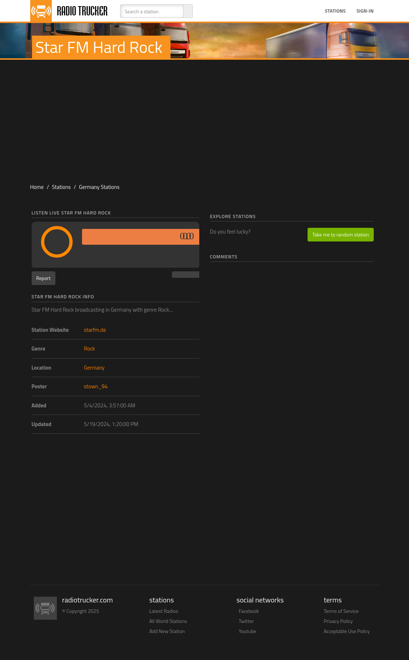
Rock (89, 348)
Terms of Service (341, 611)
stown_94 (96, 386)
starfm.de (95, 330)
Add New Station (167, 631)
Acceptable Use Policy (347, 631)
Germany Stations (99, 187)
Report (43, 278)
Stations (335, 10)
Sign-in (365, 10)
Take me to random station (340, 234)
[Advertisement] (205, 117)
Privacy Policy (338, 621)
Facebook (249, 611)
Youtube (247, 631)
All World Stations (168, 621)
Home (37, 187)
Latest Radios (163, 611)
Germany (94, 367)
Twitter (246, 621)
